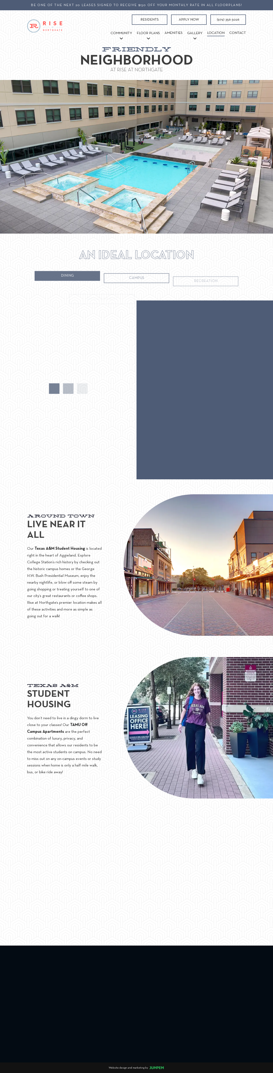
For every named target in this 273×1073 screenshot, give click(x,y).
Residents (149, 19)
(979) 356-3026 (228, 19)
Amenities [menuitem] (174, 33)
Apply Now (189, 19)
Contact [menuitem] (237, 33)
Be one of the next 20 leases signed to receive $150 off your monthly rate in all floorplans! (136, 5)
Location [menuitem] (217, 32)
